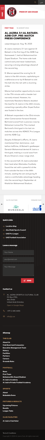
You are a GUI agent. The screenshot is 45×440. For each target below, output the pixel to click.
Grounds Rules (8, 361)
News (5, 372)
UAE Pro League (10, 234)
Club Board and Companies (13, 345)
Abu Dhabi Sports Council (14, 230)
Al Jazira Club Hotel (10, 421)
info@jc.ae (11, 317)
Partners (6, 356)
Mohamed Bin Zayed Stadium (14, 377)
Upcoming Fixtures (10, 405)
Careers (6, 359)
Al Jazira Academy (10, 380)
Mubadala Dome (9, 395)
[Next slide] (43, 204)
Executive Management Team (14, 348)
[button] (2, 12)
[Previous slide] (2, 204)
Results (6, 408)
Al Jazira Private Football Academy (17, 383)
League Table (8, 411)
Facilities (6, 353)
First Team (7, 374)
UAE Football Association (14, 238)
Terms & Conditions (10, 433)
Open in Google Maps (15, 305)
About (5, 393)
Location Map (10, 226)
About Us (6, 342)
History (6, 351)
